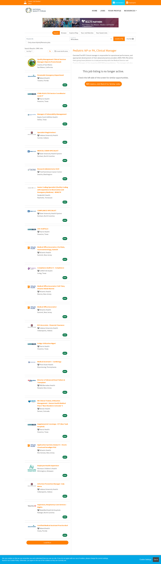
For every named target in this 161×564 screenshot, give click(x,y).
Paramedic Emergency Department (50, 75)
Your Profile (114, 10)
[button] (130, 39)
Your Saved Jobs (101, 33)
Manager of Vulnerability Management (52, 114)
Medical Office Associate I (47, 307)
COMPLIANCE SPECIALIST (46, 210)
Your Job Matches (87, 33)
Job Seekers (118, 2)
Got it (156, 559)
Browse (63, 33)
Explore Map (73, 33)
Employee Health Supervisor (48, 465)
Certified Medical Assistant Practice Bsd (52, 525)
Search (56, 33)
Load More (47, 543)
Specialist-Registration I (46, 132)
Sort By (28, 51)
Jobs (102, 10)
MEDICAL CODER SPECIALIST (47, 151)
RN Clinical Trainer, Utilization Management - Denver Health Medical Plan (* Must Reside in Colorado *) (51, 403)
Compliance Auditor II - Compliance (50, 268)
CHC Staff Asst (42, 229)
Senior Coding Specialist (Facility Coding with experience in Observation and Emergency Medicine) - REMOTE (52, 189)
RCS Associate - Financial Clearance (50, 325)
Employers (131, 2)
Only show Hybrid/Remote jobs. (39, 42)
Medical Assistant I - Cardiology (49, 362)
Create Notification (61, 51)
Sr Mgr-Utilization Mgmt (46, 343)
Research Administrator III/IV (48, 169)
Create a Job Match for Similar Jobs (103, 84)
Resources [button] (129, 10)
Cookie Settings (145, 559)
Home (94, 10)
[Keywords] (47, 39)
